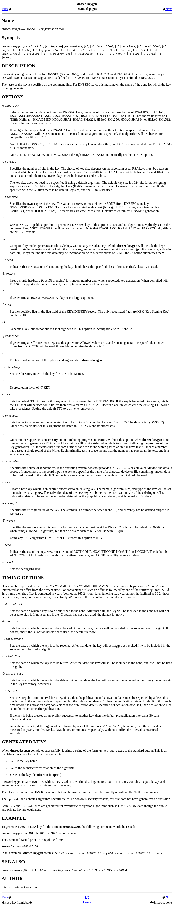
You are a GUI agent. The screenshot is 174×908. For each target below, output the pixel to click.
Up (87, 898)
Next (168, 9)
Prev (5, 9)
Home (87, 903)
